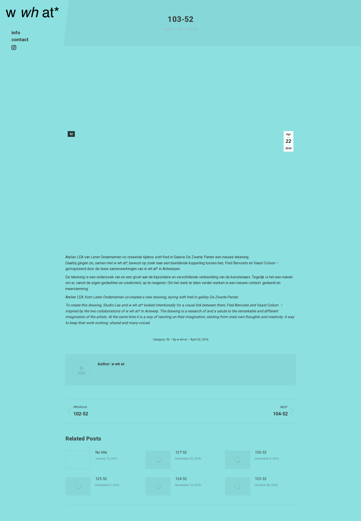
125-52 (101, 479)
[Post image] (78, 460)
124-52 (181, 479)
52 (71, 134)
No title (101, 452)
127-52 (181, 452)
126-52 (261, 452)
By (180, 339)
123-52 (261, 479)
